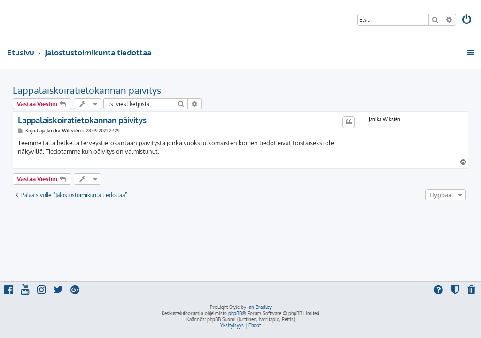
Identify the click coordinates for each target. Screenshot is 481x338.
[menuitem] (467, 20)
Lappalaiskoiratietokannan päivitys (87, 90)
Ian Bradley (260, 307)
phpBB (235, 313)
